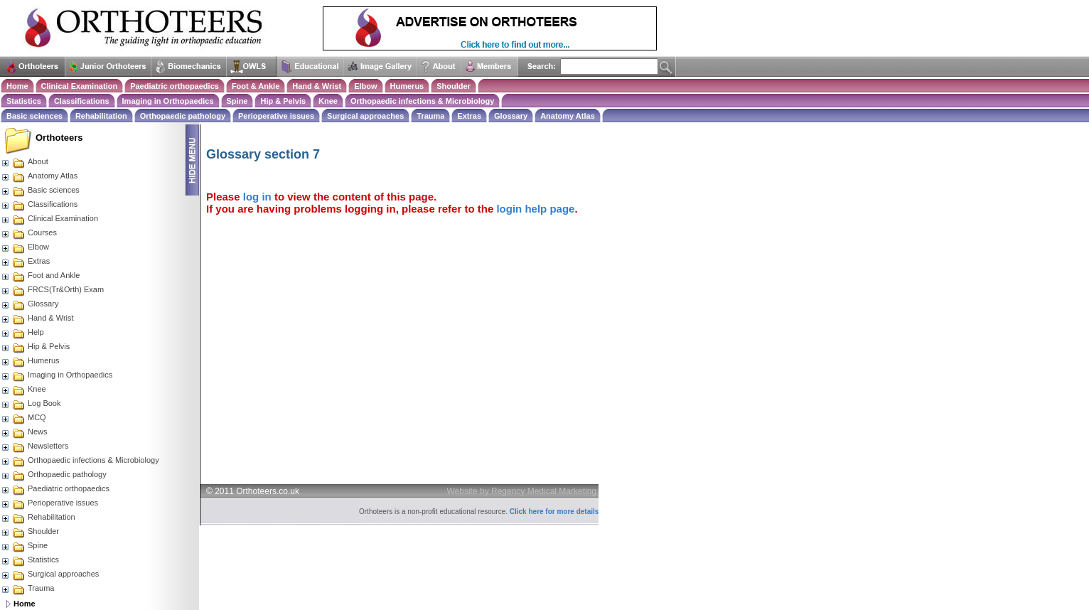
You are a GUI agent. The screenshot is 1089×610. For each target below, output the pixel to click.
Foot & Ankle (255, 86)
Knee (328, 101)
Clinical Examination (79, 86)
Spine (237, 101)
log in (257, 197)
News (24, 431)
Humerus (407, 86)
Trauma (430, 116)
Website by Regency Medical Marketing (522, 491)
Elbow (365, 86)
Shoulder (453, 86)
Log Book (30, 403)
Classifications (81, 101)
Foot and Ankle (40, 275)
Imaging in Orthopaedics (168, 101)
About (24, 161)
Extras (469, 116)
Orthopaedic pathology (182, 116)
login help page (535, 209)
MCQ (23, 417)
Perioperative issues (276, 116)
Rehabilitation (101, 116)
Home (17, 86)
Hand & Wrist (316, 86)
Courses (29, 232)
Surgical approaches (365, 116)
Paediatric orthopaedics (174, 86)
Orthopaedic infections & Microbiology (422, 101)
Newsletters (34, 446)
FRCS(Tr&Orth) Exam (52, 289)
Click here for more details (554, 511)
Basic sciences (34, 116)
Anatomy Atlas (567, 116)
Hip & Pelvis (283, 101)
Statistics (23, 101)
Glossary (510, 116)
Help (22, 332)
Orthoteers (59, 137)
